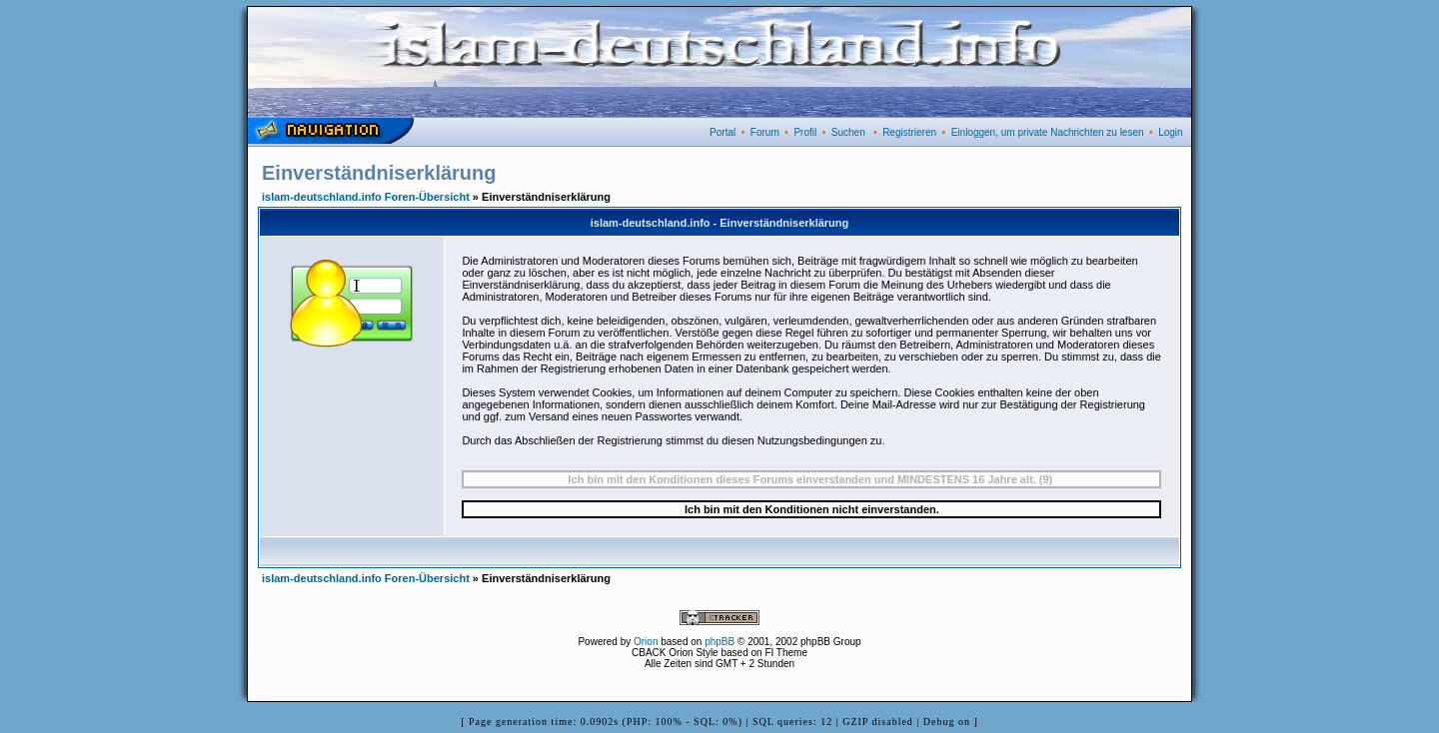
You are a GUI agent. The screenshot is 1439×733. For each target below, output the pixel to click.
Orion (646, 641)
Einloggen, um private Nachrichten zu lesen (1047, 132)
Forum (764, 132)
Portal (722, 132)
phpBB (719, 641)
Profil (804, 132)
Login (1170, 132)
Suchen (848, 132)
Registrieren (909, 132)
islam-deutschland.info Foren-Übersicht (366, 197)
